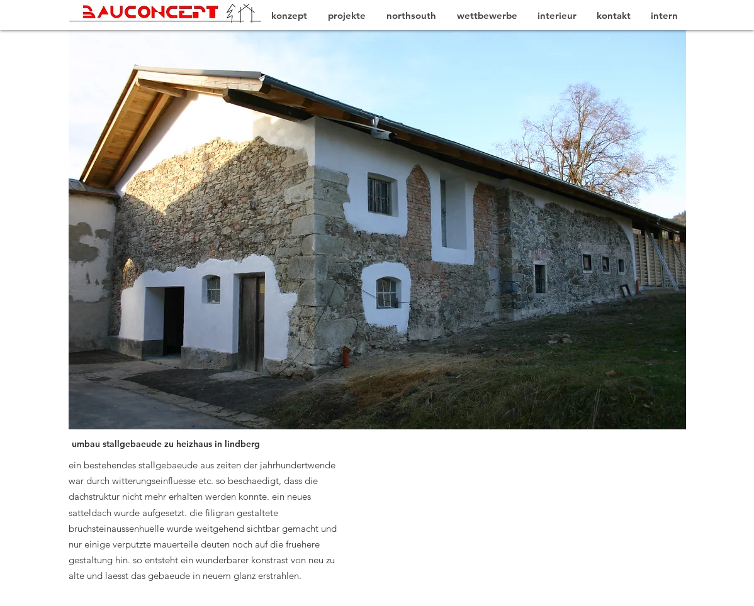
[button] (377, 229)
